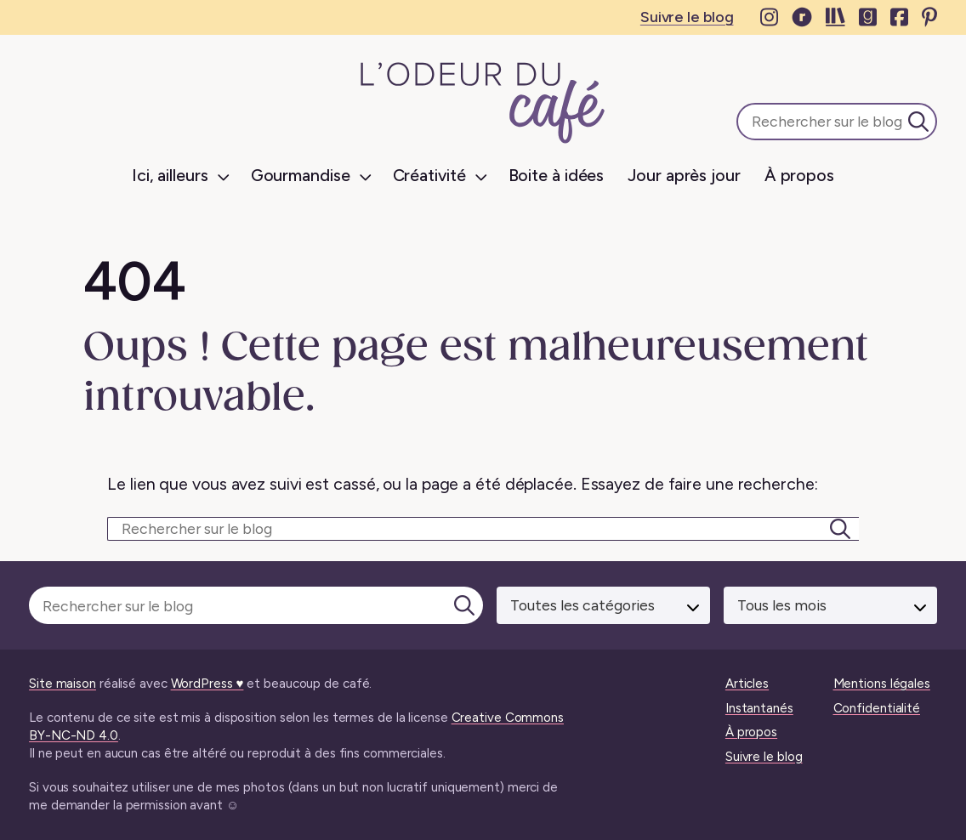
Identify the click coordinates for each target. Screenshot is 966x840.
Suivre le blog (687, 17)
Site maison (62, 683)
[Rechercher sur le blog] (483, 529)
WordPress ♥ (207, 683)
